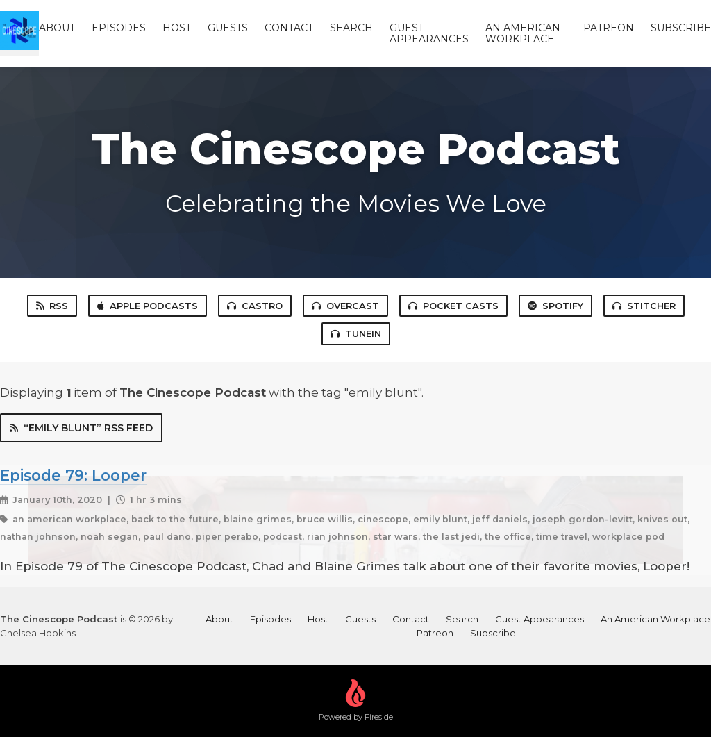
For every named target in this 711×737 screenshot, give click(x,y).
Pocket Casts (453, 305)
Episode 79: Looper (73, 475)
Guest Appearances (429, 33)
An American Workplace (522, 33)
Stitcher (644, 305)
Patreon (608, 28)
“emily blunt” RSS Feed (81, 428)
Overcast (345, 305)
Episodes (119, 28)
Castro (255, 305)
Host (176, 28)
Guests (228, 28)
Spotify (555, 305)
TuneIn (356, 333)
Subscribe (681, 28)
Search (351, 28)
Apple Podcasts (147, 305)
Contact (289, 28)
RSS (52, 305)
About (57, 28)
